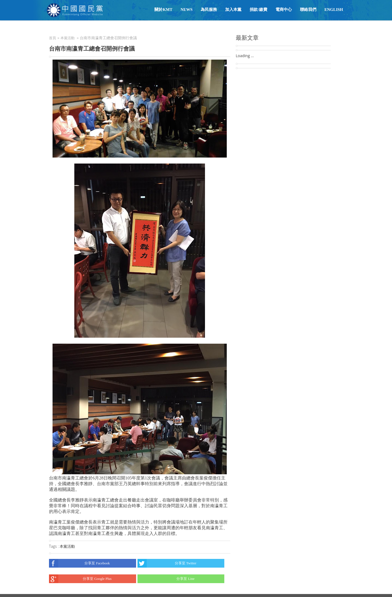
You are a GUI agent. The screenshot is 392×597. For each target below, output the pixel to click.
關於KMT (163, 9)
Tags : (54, 546)
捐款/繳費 (258, 9)
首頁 (52, 38)
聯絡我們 (308, 9)
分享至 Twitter (167, 563)
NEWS (186, 9)
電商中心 (283, 9)
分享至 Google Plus (80, 578)
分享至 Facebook (79, 563)
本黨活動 (67, 38)
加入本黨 (233, 9)
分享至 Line (166, 578)
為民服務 (209, 9)
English (333, 9)
